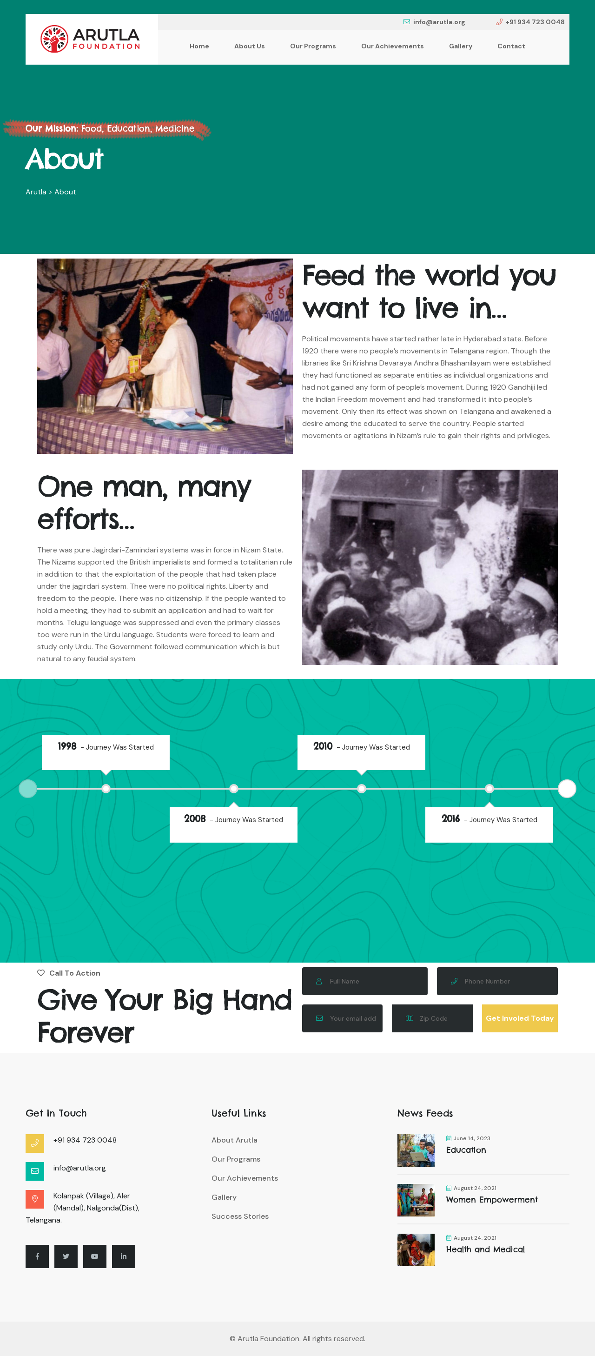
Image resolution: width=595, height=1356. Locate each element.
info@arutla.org (434, 22)
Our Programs (313, 46)
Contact (511, 46)
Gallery (460, 46)
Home (199, 46)
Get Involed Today (520, 1018)
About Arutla (235, 1140)
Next (567, 788)
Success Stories (240, 1216)
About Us (249, 46)
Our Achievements (392, 46)
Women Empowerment (492, 1200)
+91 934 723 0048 (530, 22)
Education (466, 1150)
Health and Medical (485, 1249)
